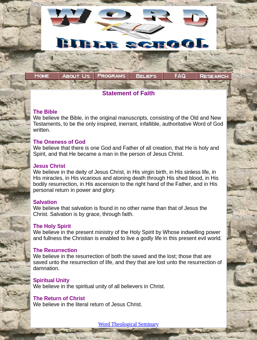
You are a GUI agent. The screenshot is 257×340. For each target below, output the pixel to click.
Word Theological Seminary (128, 324)
